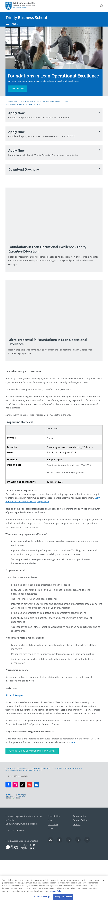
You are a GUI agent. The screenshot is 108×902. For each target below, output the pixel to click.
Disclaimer (53, 824)
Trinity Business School (26, 17)
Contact (76, 824)
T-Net (50, 828)
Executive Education (30, 101)
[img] (54, 215)
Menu (12, 23)
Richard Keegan (14, 695)
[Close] (103, 880)
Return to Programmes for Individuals (32, 750)
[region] (54, 889)
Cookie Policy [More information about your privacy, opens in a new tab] (56, 891)
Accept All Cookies (63, 896)
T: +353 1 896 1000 (14, 830)
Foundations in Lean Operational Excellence (23, 104)
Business (9, 768)
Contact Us (17, 88)
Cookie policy (79, 816)
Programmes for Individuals (55, 101)
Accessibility (54, 816)
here (73, 742)
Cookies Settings (81, 820)
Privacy (51, 820)
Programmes (11, 101)
